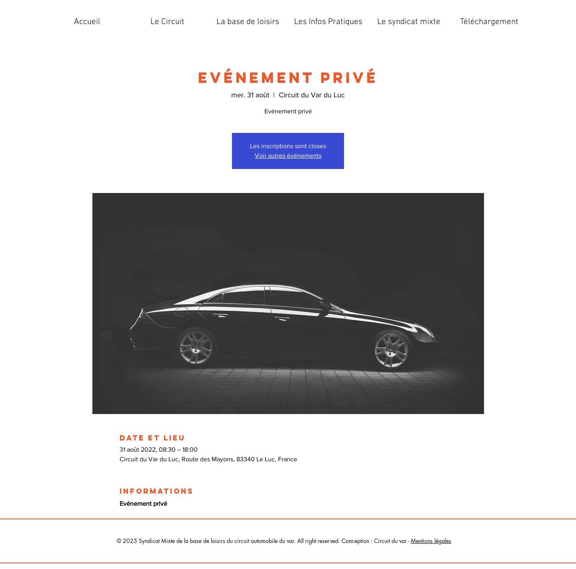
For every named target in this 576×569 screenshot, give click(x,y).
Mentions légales (431, 541)
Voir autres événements (288, 155)
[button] (167, 22)
